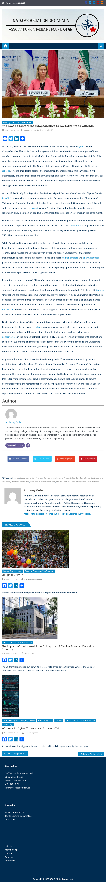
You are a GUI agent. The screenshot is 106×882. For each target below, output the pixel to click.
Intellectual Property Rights (65, 478)
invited (34, 208)
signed (80, 146)
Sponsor (9, 857)
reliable (36, 327)
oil (69, 481)
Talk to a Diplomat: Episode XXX (17, 753)
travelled (6, 198)
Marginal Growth (12, 575)
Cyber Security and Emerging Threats (18, 720)
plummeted (75, 225)
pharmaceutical (91, 257)
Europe (15, 478)
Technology (7, 724)
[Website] (28, 445)
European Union (27, 478)
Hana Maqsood (45, 720)
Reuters (100, 290)
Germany (47, 478)
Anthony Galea (30, 130)
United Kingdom (78, 481)
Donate (9, 853)
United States (93, 481)
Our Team (10, 819)
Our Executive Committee (18, 816)
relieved (6, 170)
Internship (10, 860)
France (39, 478)
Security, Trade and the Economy (17, 122)
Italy (53, 481)
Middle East (61, 481)
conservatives (9, 336)
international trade (20, 481)
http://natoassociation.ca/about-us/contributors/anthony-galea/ (57, 513)
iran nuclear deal (43, 481)
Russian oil (7, 309)
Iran (32, 481)
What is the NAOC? (14, 812)
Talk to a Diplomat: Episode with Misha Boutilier (92, 754)
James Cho (29, 653)
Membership (11, 849)
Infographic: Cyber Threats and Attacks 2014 (30, 728)
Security (58, 720)
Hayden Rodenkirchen (12, 571)
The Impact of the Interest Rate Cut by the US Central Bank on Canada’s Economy (48, 647)
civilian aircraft (70, 257)
